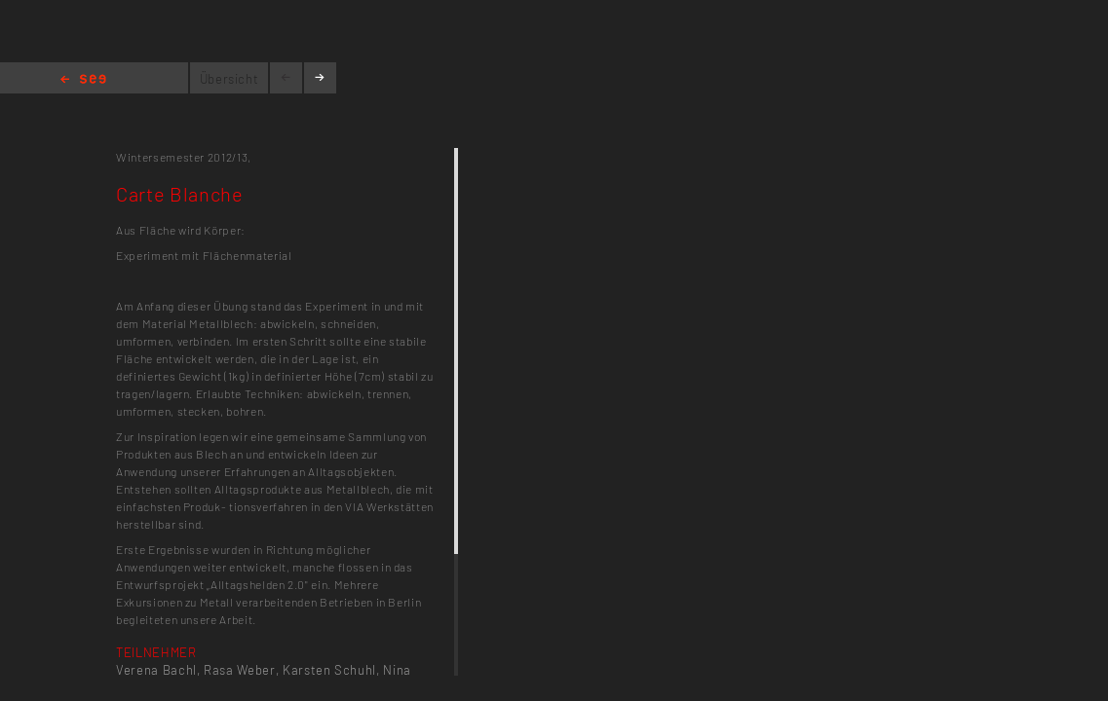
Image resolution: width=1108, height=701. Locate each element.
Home (83, 80)
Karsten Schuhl (329, 670)
